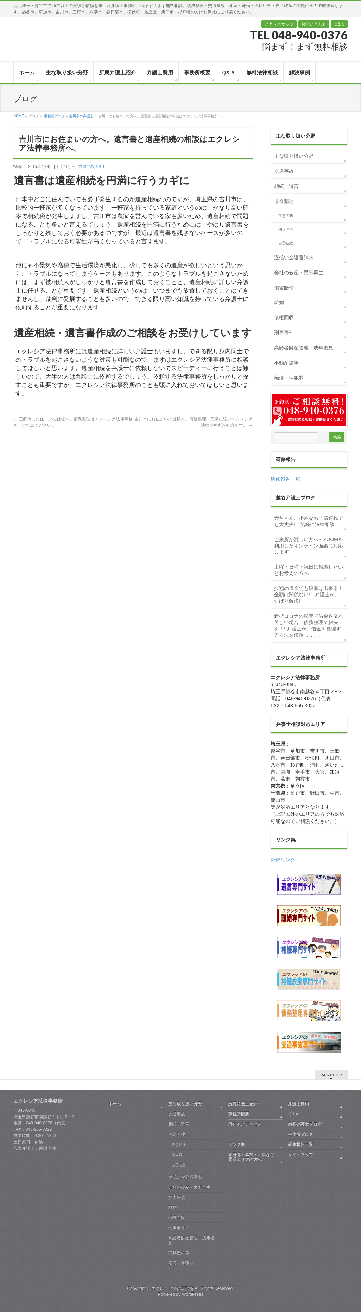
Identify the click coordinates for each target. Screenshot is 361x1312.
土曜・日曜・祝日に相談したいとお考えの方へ (308, 570)
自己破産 (286, 243)
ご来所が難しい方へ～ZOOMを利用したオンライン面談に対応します (308, 546)
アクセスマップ (279, 24)
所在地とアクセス (245, 1124)
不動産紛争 (286, 363)
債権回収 (284, 317)
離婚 (279, 302)
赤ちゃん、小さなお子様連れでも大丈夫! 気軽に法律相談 (308, 521)
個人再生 (286, 229)
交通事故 (284, 171)
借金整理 (284, 201)
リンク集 (236, 1144)
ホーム (114, 1103)
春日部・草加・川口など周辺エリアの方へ (251, 1157)
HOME (18, 116)
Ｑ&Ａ (339, 24)
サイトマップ (300, 1154)
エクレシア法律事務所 (173, 1288)
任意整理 (286, 216)
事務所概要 (238, 1113)
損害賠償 (284, 287)
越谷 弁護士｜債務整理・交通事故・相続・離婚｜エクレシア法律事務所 (50, 35)
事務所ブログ (54, 116)
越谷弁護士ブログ (305, 1124)
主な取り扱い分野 (294, 156)
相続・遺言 (286, 186)
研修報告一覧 (285, 479)
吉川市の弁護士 (81, 116)
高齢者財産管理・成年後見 (303, 347)
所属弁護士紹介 (243, 1103)
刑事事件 (284, 332)
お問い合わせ (314, 24)
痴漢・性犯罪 (289, 378)
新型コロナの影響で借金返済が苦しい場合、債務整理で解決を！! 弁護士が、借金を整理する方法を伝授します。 (308, 625)
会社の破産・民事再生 (298, 272)
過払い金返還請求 (294, 257)
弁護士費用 (298, 1103)
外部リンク (283, 859)
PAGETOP (331, 1074)
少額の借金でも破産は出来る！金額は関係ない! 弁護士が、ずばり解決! (308, 594)
